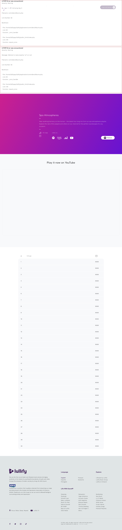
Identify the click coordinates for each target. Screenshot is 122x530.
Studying (63, 496)
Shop (61, 7)
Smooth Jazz (65, 498)
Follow (109, 137)
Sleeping (63, 494)
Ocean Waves (100, 504)
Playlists (35, 7)
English (63, 477)
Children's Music (101, 500)
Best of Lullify (65, 508)
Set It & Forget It (83, 508)
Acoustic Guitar (83, 498)
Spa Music (99, 496)
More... (81, 510)
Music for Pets (65, 502)
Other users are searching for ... (45, 11)
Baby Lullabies (65, 500)
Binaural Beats (83, 502)
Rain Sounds (82, 504)
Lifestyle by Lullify (101, 477)
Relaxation (82, 494)
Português (64, 481)
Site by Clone (83, 524)
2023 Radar (64, 510)
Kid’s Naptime (83, 500)
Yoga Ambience (83, 496)
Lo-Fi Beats (99, 498)
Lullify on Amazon (101, 481)
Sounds (48, 7)
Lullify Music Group (102, 479)
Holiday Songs (100, 506)
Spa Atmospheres (49, 115)
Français (80, 477)
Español (63, 479)
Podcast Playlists (101, 508)
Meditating (99, 494)
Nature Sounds (65, 504)
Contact (89, 7)
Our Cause (76, 7)
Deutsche (81, 479)
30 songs (43, 132)
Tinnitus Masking (83, 506)
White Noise (99, 502)
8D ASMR (64, 506)
